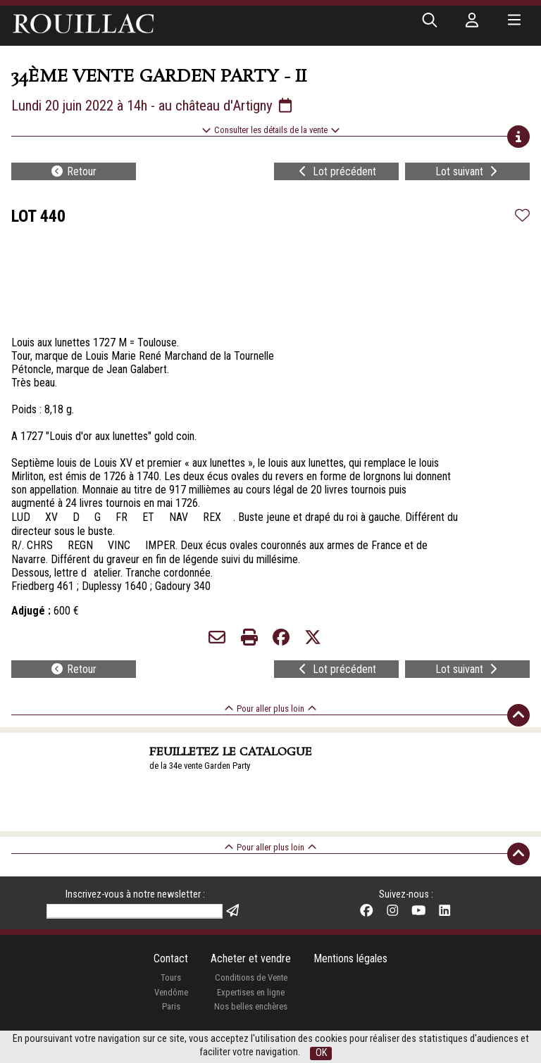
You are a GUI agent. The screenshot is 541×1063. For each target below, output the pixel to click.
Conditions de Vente (251, 977)
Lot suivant (467, 171)
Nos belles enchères (250, 1006)
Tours (171, 977)
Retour (73, 171)
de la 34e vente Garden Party (199, 765)
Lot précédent (336, 171)
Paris (171, 1006)
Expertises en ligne (251, 992)
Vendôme (171, 992)
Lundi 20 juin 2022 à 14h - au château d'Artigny (152, 105)
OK (321, 1053)
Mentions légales (350, 958)
